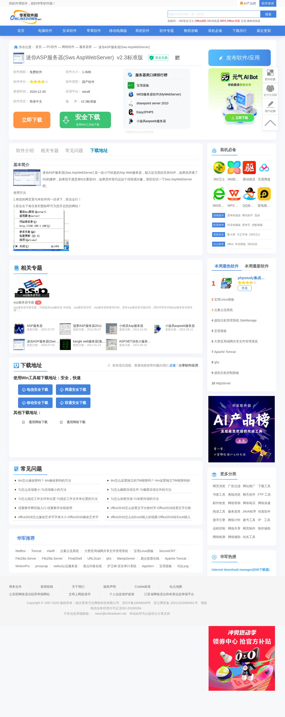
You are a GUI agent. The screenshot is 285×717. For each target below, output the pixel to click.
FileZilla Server (26, 558)
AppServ (148, 566)
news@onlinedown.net (110, 613)
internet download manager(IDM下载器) (241, 569)
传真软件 (264, 511)
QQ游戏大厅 (250, 205)
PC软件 (52, 47)
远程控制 (219, 528)
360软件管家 (235, 179)
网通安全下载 (72, 389)
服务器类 (85, 47)
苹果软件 (94, 31)
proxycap (41, 566)
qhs (108, 558)
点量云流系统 (69, 550)
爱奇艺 (246, 225)
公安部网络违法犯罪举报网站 (29, 594)
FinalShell (75, 558)
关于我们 (78, 586)
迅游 (257, 215)
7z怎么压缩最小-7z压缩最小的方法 (42, 489)
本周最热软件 (227, 266)
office (230, 244)
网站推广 (249, 486)
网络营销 (234, 503)
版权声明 (109, 586)
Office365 (200, 21)
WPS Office (227, 21)
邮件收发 (219, 503)
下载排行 (239, 31)
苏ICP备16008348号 (136, 603)
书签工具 (219, 494)
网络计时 (234, 520)
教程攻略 (191, 31)
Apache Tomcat (175, 558)
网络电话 (249, 503)
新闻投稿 (47, 586)
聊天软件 (249, 494)
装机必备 (215, 31)
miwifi (51, 550)
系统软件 (142, 31)
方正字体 (242, 234)
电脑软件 (45, 31)
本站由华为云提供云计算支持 (149, 613)
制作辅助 (264, 528)
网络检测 (219, 537)
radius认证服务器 (65, 566)
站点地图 (176, 586)
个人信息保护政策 (121, 594)
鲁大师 (231, 234)
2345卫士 (254, 234)
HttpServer (223, 383)
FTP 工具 (264, 494)
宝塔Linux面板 (144, 550)
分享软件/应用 (188, 365)
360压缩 (252, 244)
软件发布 (268, 3)
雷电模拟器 (265, 205)
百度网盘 (264, 179)
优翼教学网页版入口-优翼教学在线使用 (45, 508)
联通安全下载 (72, 403)
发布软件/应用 (239, 58)
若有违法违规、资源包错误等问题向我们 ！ (145, 365)
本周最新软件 (257, 266)
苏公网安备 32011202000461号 (176, 603)
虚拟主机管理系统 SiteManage (235, 320)
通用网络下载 (34, 422)
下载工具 (264, 486)
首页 (21, 31)
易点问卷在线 (92, 566)
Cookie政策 (143, 586)
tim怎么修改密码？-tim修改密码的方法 (44, 480)
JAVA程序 (249, 511)
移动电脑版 (118, 31)
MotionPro (23, 566)
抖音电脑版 (234, 225)
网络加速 (264, 503)
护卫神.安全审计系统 (121, 566)
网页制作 (249, 528)
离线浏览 (234, 494)
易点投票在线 (150, 558)
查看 (245, 288)
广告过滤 (234, 486)
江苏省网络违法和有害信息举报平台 (169, 594)
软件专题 (167, 31)
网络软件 (68, 47)
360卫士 (219, 179)
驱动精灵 (249, 179)
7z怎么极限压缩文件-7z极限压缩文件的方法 (141, 489)
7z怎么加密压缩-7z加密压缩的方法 (135, 499)
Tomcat (36, 550)
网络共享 (234, 528)
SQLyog (183, 566)
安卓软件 (69, 31)
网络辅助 (234, 537)
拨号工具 (249, 520)
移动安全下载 (34, 403)
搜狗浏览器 (253, 21)
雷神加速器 (234, 215)
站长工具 (249, 537)
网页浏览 (219, 486)
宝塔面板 (165, 566)
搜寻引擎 (219, 520)
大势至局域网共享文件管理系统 (106, 550)
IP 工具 (264, 520)
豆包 (243, 21)
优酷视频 (257, 225)
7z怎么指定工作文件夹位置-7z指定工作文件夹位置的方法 (58, 499)
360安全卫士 (186, 21)
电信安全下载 (34, 389)
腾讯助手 (247, 215)
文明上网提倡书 (79, 594)
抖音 (237, 21)
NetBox (21, 550)
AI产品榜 (250, 3)
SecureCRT (167, 550)
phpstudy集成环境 (251, 278)
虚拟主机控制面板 (226, 373)
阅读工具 (219, 511)
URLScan (94, 558)
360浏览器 (213, 21)
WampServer (126, 558)
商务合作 (15, 586)
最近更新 (264, 31)
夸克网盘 (240, 244)
